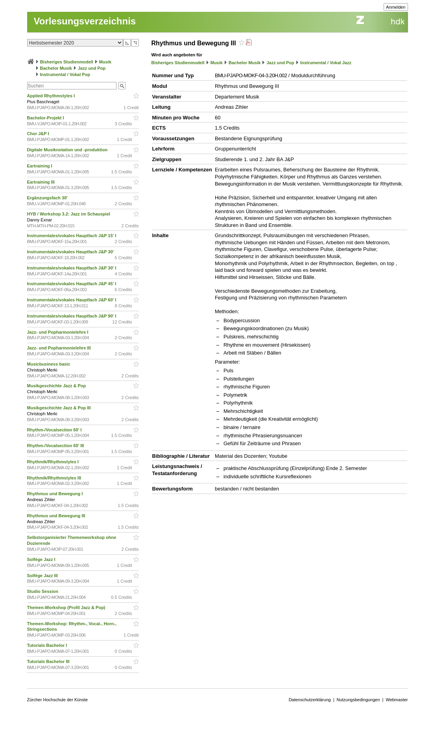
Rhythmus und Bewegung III (57, 515)
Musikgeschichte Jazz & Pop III (59, 407)
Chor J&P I (38, 133)
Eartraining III (41, 182)
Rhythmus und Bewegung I (55, 493)
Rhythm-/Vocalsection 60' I (55, 429)
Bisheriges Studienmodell (66, 61)
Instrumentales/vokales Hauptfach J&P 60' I (72, 299)
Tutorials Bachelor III (49, 661)
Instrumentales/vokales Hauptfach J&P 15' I (72, 235)
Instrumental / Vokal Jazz (325, 62)
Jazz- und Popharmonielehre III (59, 347)
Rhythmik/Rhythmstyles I (53, 461)
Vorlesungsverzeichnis (85, 21)
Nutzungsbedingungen (358, 699)
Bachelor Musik (56, 68)
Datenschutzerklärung (310, 699)
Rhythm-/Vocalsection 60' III (56, 445)
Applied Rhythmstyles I (51, 95)
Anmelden (396, 7)
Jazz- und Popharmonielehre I (58, 332)
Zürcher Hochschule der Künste (57, 699)
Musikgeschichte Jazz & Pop (57, 385)
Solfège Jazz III (43, 575)
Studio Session (43, 591)
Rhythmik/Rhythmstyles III (55, 478)
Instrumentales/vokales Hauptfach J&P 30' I (72, 268)
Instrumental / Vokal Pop (65, 74)
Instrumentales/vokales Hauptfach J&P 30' (71, 251)
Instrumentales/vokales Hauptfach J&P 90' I (72, 316)
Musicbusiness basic (49, 364)
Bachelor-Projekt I (46, 117)
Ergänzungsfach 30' (48, 197)
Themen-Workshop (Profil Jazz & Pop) (67, 607)
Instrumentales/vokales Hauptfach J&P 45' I (72, 283)
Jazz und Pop (91, 68)
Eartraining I (40, 165)
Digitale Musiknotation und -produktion (68, 149)
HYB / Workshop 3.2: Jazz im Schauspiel (69, 214)
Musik (105, 61)
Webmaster (397, 699)
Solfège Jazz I (42, 559)
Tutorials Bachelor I (47, 645)
